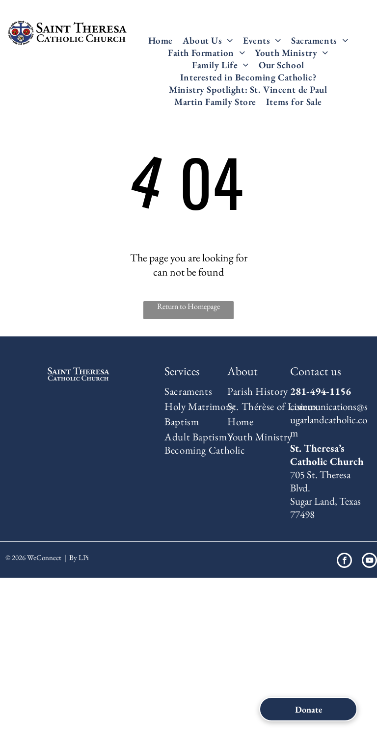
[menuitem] (160, 40)
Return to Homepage (188, 306)
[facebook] (344, 561)
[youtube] (369, 561)
